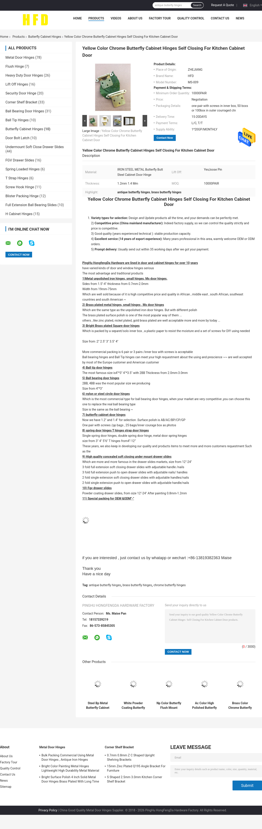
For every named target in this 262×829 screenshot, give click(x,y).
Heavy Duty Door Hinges (24, 75)
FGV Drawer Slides (19, 160)
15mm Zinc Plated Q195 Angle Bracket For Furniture (136, 768)
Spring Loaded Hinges (22, 169)
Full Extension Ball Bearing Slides (31, 205)
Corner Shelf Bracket (21, 102)
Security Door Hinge (20, 93)
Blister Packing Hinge (22, 196)
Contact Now (165, 137)
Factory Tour (160, 18)
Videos (116, 18)
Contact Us (220, 18)
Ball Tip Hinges (17, 120)
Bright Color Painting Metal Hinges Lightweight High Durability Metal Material (70, 768)
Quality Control (190, 18)
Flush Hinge (14, 66)
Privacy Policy (47, 810)
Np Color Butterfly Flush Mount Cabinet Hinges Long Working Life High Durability (168, 705)
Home (77, 18)
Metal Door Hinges (19, 57)
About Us (135, 18)
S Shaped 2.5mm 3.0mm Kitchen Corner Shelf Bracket (134, 779)
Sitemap (5, 786)
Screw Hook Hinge (19, 187)
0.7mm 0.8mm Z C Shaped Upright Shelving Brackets (131, 757)
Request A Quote (222, 5)
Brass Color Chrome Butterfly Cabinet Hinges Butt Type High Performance (240, 705)
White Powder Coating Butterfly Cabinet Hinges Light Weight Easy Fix (133, 705)
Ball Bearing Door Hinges (24, 111)
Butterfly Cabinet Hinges (44, 36)
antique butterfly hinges (105, 585)
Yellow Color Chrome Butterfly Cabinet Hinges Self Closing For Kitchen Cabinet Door (112, 135)
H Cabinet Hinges (19, 214)
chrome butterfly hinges (169, 585)
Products (96, 18)
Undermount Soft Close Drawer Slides (34, 147)
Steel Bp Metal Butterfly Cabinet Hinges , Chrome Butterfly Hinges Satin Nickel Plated (98, 705)
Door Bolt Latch (17, 138)
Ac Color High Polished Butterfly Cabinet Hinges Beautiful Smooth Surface (204, 705)
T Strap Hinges (16, 178)
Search (197, 5)
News (240, 18)
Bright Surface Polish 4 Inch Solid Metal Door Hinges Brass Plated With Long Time (70, 779)
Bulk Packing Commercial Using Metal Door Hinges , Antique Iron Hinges (67, 757)
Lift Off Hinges (16, 84)
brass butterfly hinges (137, 585)
